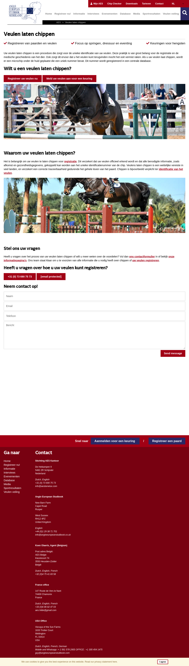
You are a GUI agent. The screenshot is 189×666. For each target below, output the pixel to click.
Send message (173, 353)
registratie (70, 161)
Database (125, 13)
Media (136, 13)
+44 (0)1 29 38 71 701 (46, 531)
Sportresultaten (151, 13)
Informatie (79, 13)
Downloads (132, 3)
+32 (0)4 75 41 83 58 (45, 574)
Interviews (93, 13)
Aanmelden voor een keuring (115, 441)
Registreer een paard (167, 441)
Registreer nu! (62, 13)
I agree (162, 662)
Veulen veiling (171, 13)
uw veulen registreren (145, 260)
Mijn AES (96, 3)
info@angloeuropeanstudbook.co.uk (53, 534)
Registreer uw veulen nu (23, 78)
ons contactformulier (142, 256)
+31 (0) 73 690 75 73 (20, 276)
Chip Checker (114, 3)
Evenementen (110, 13)
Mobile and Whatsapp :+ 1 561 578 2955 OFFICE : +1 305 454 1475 (68, 649)
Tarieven (146, 3)
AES (58, 22)
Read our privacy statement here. (101, 661)
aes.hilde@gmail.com (45, 610)
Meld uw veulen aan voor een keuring (69, 78)
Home (48, 13)
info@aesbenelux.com (46, 486)
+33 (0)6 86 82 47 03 (45, 607)
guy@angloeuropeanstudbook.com (52, 653)
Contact (159, 3)
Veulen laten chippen (73, 22)
